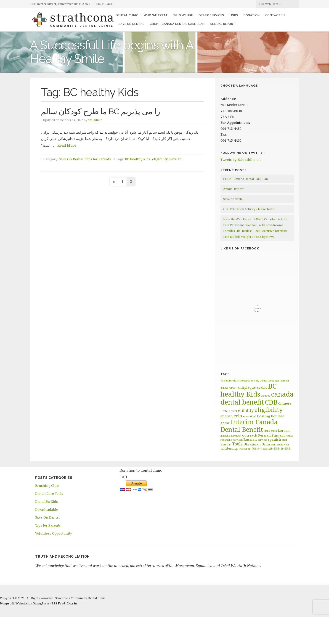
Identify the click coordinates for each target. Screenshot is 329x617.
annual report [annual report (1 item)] (228, 387)
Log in (72, 603)
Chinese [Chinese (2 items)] (284, 403)
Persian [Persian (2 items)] (264, 435)
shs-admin (95, 120)
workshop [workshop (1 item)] (245, 448)
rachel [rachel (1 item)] (289, 435)
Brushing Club (47, 485)
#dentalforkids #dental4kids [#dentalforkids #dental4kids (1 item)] (236, 380)
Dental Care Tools (49, 493)
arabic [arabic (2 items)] (262, 387)
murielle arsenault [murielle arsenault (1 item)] (230, 435)
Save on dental (131, 24)
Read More (66, 145)
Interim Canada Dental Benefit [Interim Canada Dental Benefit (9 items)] (249, 426)
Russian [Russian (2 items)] (250, 439)
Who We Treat (156, 15)
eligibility (159, 159)
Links (234, 15)
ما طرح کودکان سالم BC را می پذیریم (100, 111)
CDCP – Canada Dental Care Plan (177, 24)
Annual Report (222, 24)
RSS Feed (58, 603)
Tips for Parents (98, 159)
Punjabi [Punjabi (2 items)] (278, 435)
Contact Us (275, 15)
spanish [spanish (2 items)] (274, 439)
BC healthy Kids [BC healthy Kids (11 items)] (248, 390)
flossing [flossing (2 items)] (263, 416)
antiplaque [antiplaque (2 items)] (246, 387)
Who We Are (183, 15)
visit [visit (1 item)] (286, 444)
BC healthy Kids (137, 159)
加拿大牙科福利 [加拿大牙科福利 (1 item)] (271, 448)
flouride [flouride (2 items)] (277, 416)
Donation (252, 15)
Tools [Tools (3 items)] (237, 444)
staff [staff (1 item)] (284, 439)
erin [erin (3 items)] (238, 415)
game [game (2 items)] (225, 423)
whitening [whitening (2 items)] (229, 448)
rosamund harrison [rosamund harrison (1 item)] (231, 439)
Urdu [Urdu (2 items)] (266, 444)
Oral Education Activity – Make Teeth (248, 209)
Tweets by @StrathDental (240, 159)
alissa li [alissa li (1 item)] (284, 380)
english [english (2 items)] (226, 416)
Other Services (211, 15)
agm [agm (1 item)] (277, 380)
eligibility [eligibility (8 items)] (269, 409)
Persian (175, 159)
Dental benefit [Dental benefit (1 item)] (228, 411)
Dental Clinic (127, 15)
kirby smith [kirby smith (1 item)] (270, 430)
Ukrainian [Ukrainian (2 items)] (252, 444)
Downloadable (46, 509)
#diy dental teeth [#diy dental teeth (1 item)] (264, 380)
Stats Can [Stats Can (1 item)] (225, 444)
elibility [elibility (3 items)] (246, 410)
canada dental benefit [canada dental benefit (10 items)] (257, 398)
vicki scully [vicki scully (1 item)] (277, 444)
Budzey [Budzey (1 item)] (265, 395)
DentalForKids (46, 501)
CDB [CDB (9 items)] (271, 402)
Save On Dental (71, 159)
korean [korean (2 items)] (284, 430)
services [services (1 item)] (262, 439)
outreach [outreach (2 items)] (249, 435)
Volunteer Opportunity (53, 533)
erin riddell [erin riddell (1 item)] (249, 416)
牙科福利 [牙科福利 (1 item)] (286, 448)
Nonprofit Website (14, 603)
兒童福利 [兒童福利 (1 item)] (257, 448)
